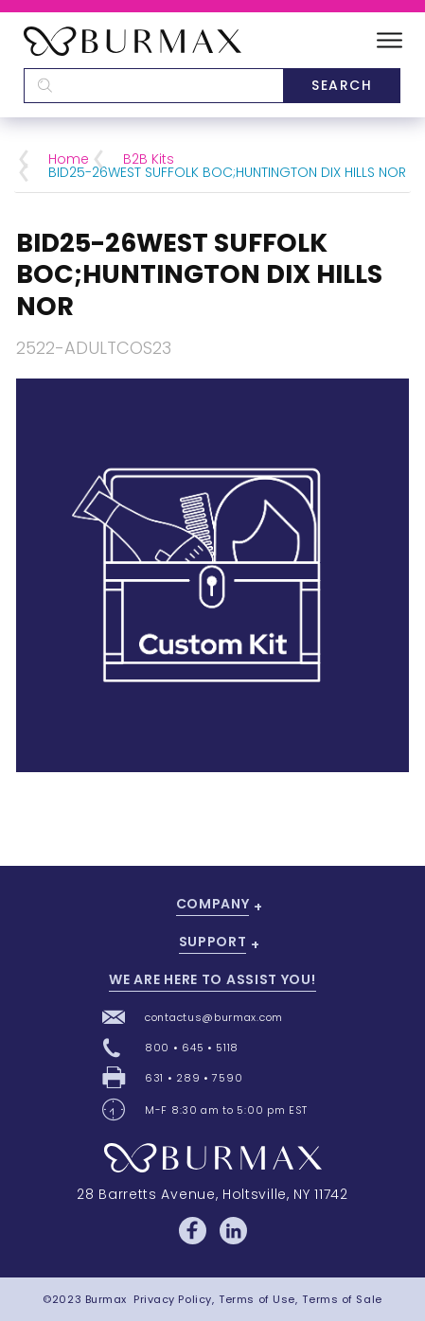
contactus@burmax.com (214, 1017)
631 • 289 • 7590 (193, 1077)
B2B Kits (148, 159)
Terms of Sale (341, 1299)
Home (68, 159)
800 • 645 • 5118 (192, 1047)
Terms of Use (257, 1299)
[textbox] (153, 85)
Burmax (106, 1299)
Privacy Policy (172, 1299)
